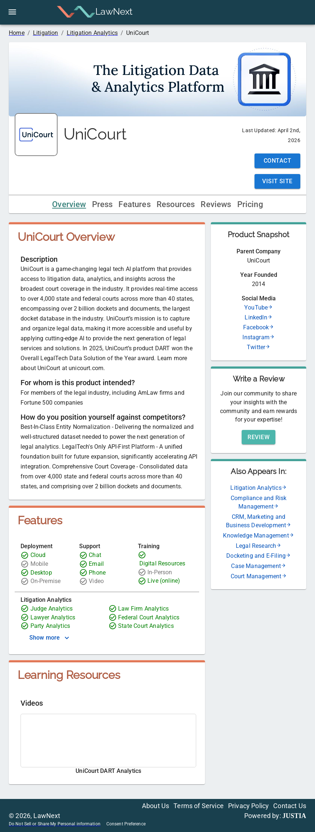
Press (102, 204)
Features (134, 204)
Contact (277, 160)
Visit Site (277, 181)
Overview (69, 204)
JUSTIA (294, 816)
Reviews (216, 204)
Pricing (250, 204)
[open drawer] (12, 12)
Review (259, 437)
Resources (176, 204)
